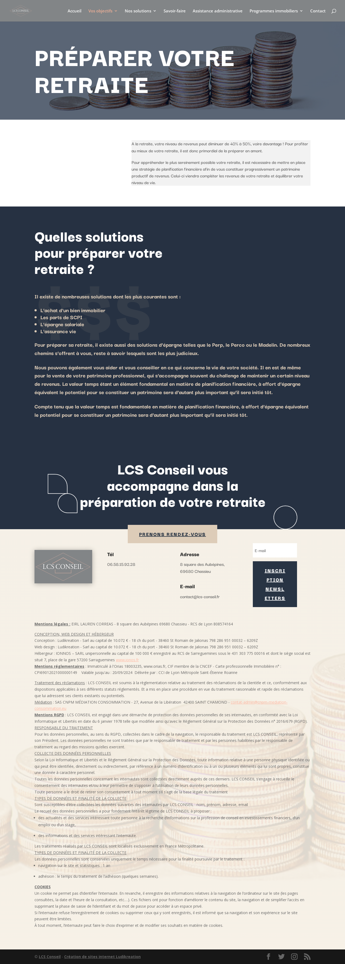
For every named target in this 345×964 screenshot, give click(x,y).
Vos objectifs (100, 11)
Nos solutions (138, 11)
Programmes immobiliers (274, 11)
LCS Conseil (50, 956)
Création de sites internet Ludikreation (102, 956)
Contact (318, 11)
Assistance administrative (218, 11)
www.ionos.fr (127, 659)
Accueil (74, 11)
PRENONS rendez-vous (172, 534)
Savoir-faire (175, 11)
